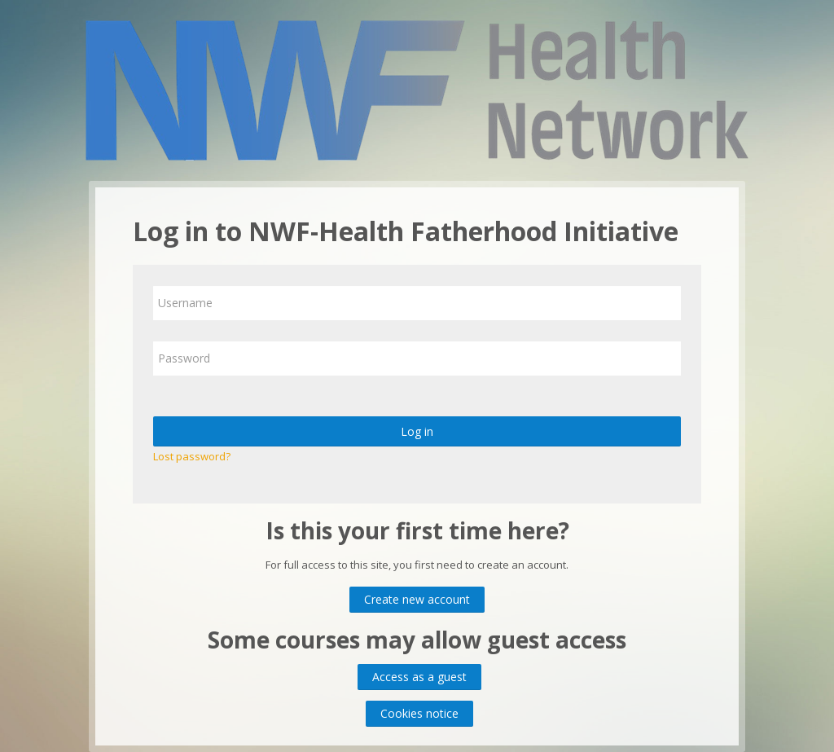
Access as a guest (419, 676)
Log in (417, 431)
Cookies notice (419, 713)
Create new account (417, 599)
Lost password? (191, 456)
